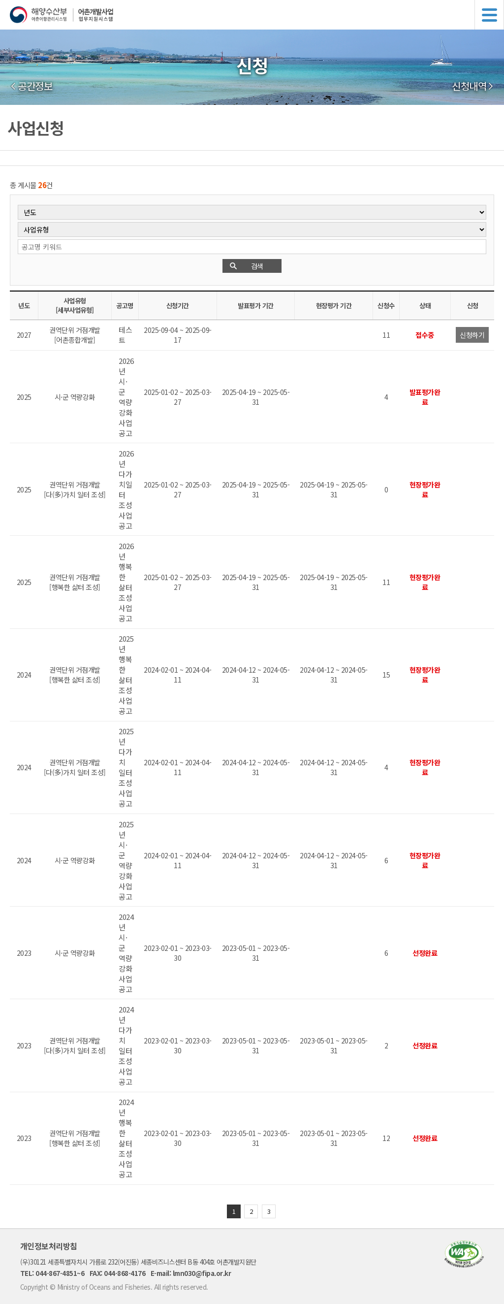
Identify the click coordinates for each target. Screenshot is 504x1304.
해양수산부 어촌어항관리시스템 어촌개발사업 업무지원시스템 (257, 14)
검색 (257, 266)
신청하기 (472, 335)
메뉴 (489, 15)
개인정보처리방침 (48, 1245)
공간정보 (35, 86)
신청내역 (469, 86)
